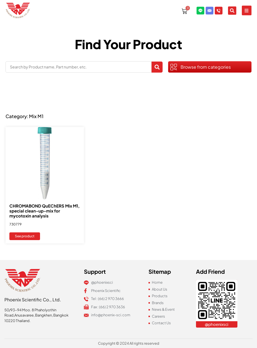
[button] (246, 5)
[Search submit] (157, 67)
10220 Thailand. (17, 320)
